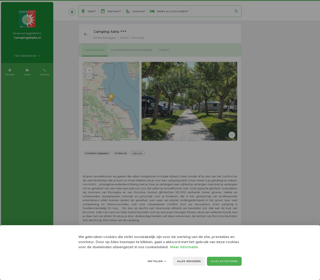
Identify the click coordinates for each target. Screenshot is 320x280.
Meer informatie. (184, 247)
